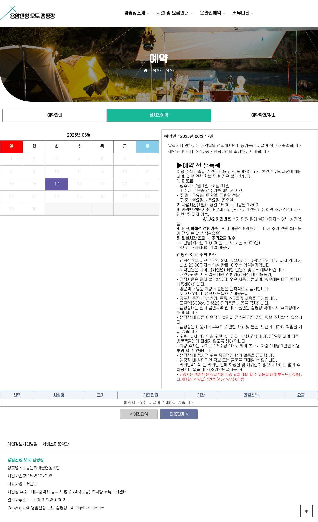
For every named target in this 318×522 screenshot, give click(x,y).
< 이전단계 (139, 414)
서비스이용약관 (55, 444)
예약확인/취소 (263, 115)
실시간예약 (159, 115)
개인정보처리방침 (23, 444)
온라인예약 (210, 13)
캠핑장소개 (134, 13)
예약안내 (54, 115)
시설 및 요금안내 (172, 13)
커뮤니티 (241, 13)
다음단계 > (179, 414)
